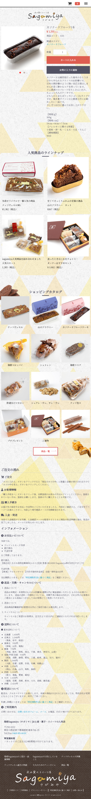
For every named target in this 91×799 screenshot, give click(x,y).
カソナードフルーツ (56, 44)
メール (43, 711)
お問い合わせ (78, 790)
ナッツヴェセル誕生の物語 (15, 764)
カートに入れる (68, 60)
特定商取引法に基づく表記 (60, 790)
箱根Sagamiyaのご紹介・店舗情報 (16, 758)
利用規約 (24, 790)
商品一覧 (45, 451)
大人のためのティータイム (44, 764)
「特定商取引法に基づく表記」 (38, 577)
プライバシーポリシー (39, 790)
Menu (86, 2)
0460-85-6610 (19, 733)
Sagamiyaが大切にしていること (45, 758)
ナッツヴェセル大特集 (70, 756)
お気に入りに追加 (68, 70)
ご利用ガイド (14, 790)
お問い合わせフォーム (28, 711)
